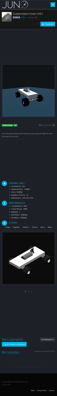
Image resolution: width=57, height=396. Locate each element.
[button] (25, 291)
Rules (33, 390)
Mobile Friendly (7, 125)
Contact (51, 390)
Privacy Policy (41, 390)
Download (48, 24)
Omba (23, 17)
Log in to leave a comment (14, 344)
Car (15, 125)
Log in (37, 351)
